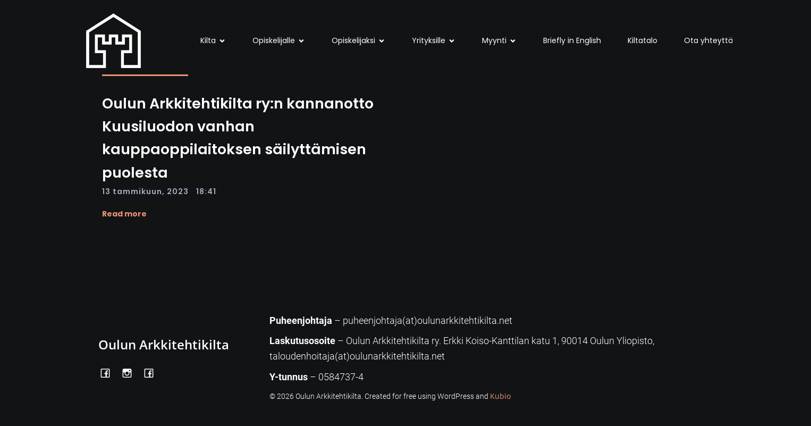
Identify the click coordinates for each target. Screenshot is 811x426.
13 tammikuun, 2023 (145, 191)
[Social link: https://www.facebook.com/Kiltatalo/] (153, 372)
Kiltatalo (642, 40)
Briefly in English (572, 40)
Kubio (500, 396)
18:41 (206, 191)
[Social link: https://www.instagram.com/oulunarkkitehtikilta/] (131, 372)
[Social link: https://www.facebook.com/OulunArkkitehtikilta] (109, 372)
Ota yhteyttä (708, 40)
